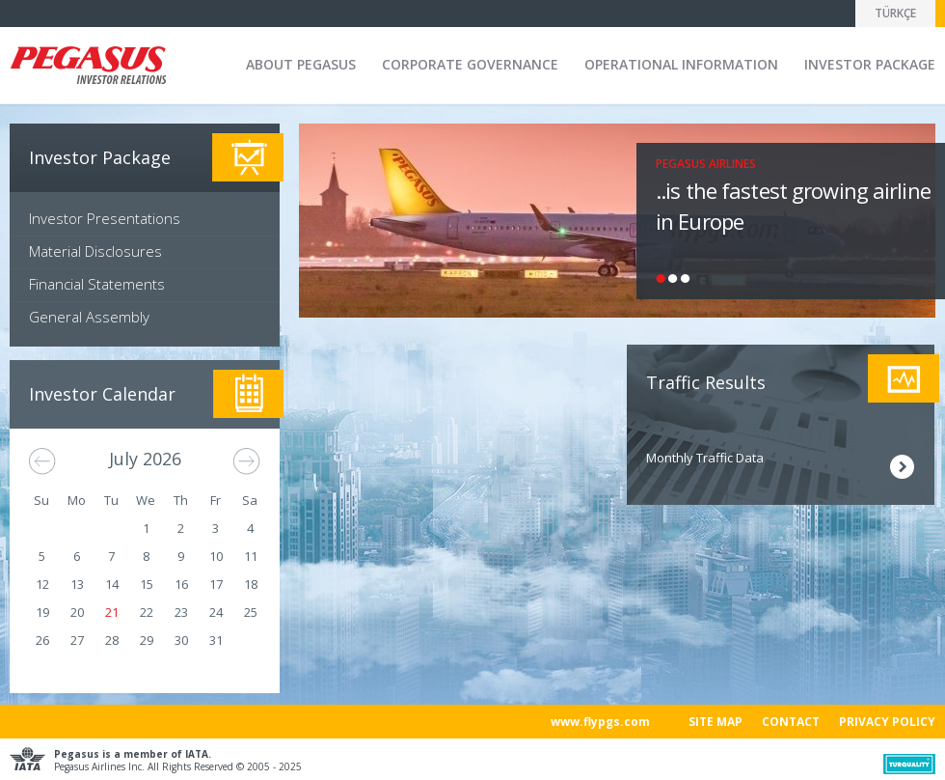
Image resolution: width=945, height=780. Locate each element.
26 (42, 640)
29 (146, 640)
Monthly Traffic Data (705, 457)
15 (146, 584)
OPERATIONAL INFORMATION (681, 64)
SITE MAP (715, 721)
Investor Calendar (102, 393)
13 (77, 584)
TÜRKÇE (895, 13)
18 (250, 584)
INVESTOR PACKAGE (869, 64)
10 (216, 556)
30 (181, 640)
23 (181, 612)
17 (216, 584)
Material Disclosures (95, 251)
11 (250, 556)
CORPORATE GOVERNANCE (470, 64)
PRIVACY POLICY (887, 721)
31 (216, 640)
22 (146, 612)
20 (77, 612)
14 (112, 584)
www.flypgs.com (600, 721)
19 (42, 612)
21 (112, 612)
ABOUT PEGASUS (301, 64)
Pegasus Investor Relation (88, 67)
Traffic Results (706, 382)
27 (77, 640)
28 (112, 640)
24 (216, 612)
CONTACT (791, 721)
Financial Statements (97, 283)
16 (181, 584)
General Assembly (89, 316)
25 (250, 612)
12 (42, 584)
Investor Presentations (104, 218)
